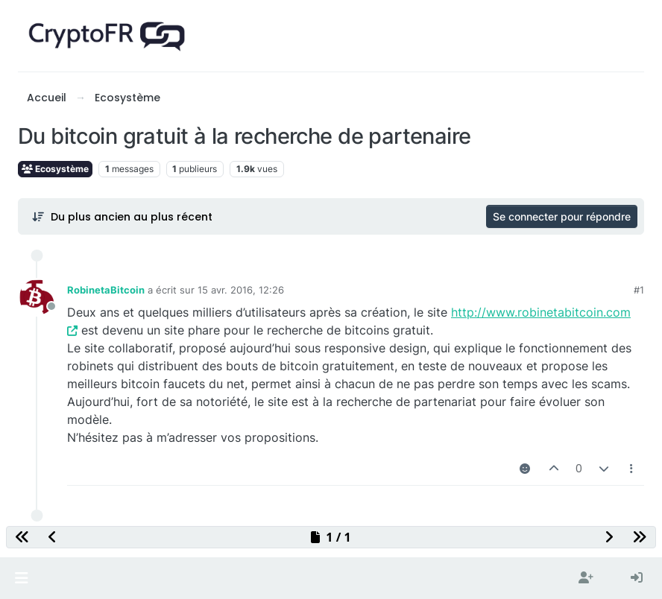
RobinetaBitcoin (106, 290)
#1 (639, 290)
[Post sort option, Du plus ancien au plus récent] (122, 217)
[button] (21, 578)
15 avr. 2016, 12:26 (241, 290)
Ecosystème (55, 168)
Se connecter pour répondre (562, 216)
